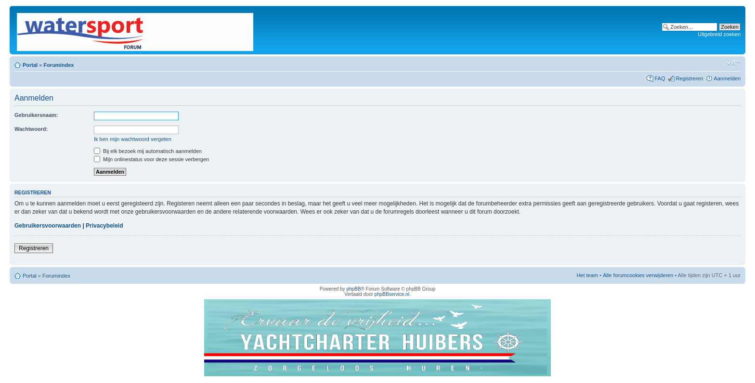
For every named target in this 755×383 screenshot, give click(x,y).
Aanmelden (727, 78)
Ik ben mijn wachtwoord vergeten (132, 139)
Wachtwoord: (31, 129)
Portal (30, 65)
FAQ (659, 78)
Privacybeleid (104, 225)
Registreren (689, 78)
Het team (587, 275)
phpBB (353, 289)
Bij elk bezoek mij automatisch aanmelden (148, 151)
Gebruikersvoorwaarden (47, 225)
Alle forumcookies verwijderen (638, 275)
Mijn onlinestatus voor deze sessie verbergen (151, 159)
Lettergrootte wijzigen (734, 63)
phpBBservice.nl (392, 294)
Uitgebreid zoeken (719, 34)
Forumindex (58, 65)
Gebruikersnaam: (36, 115)
